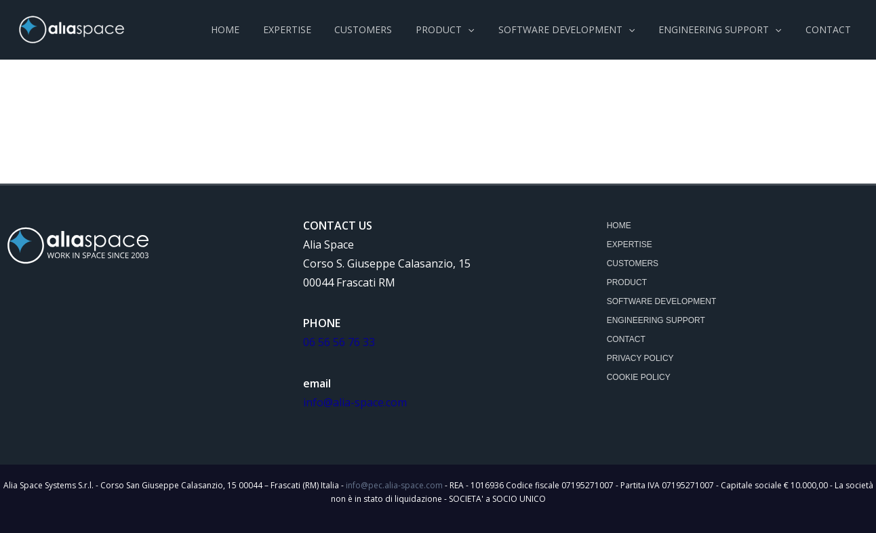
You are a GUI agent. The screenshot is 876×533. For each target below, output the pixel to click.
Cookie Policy (639, 377)
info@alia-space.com (355, 402)
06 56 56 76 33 (339, 342)
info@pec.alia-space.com (394, 485)
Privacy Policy (640, 358)
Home (619, 225)
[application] (485, 30)
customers (632, 263)
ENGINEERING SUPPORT (656, 320)
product (627, 282)
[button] (461, 30)
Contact (626, 339)
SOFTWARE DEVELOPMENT (662, 301)
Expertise (629, 244)
